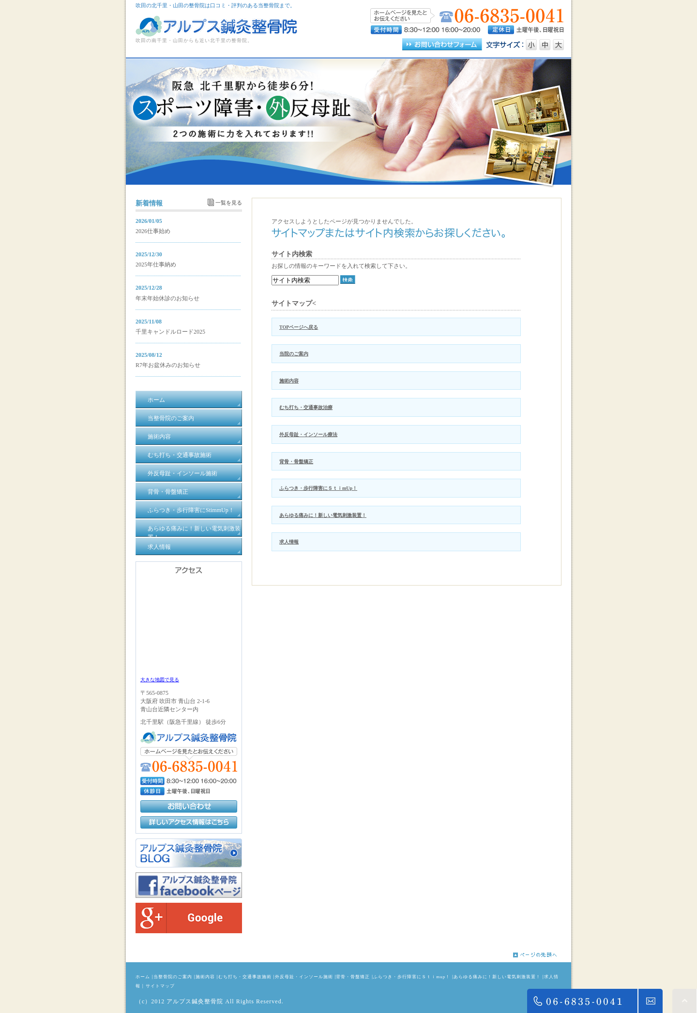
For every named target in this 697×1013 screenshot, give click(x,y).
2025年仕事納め (156, 264)
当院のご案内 (293, 353)
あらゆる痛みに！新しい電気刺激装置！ (322, 515)
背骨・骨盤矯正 (296, 461)
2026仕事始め (153, 231)
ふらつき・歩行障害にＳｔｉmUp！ (318, 488)
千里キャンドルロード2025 (170, 331)
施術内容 (289, 380)
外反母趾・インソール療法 (308, 434)
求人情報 (289, 541)
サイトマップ (160, 986)
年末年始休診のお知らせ (167, 298)
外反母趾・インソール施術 (304, 976)
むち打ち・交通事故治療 (306, 407)
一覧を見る (228, 203)
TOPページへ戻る (298, 327)
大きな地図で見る (159, 679)
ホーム (143, 976)
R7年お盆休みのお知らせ (168, 365)
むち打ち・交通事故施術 (245, 976)
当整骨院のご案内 (172, 976)
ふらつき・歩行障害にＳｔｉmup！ (411, 976)
